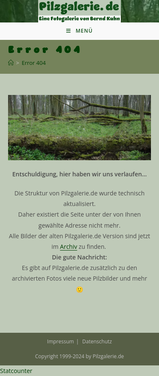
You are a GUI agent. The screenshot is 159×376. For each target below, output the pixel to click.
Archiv (68, 246)
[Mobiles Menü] (79, 30)
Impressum (60, 341)
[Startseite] (11, 63)
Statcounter (16, 371)
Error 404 (34, 63)
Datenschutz (97, 341)
